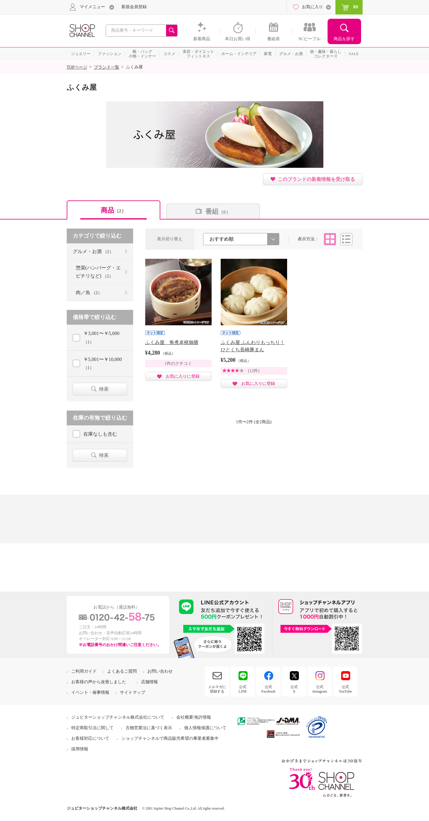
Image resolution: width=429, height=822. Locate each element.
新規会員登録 (134, 7)
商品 (113, 210)
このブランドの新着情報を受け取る (316, 179)
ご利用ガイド (84, 671)
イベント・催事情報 (90, 692)
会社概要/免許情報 (193, 717)
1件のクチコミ (178, 363)
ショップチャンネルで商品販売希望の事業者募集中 (170, 738)
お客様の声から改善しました (98, 682)
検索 (104, 389)
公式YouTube (345, 689)
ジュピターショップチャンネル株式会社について (117, 717)
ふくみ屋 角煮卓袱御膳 (171, 342)
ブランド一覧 (106, 67)
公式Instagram (319, 689)
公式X (294, 689)
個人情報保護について (205, 728)
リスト (346, 239)
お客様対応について (90, 738)
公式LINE (243, 689)
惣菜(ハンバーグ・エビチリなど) (98, 271)
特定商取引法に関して (92, 728)
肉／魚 (89, 292)
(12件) (253, 371)
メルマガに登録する (217, 689)
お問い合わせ (160, 671)
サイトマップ (132, 692)
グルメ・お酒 (93, 251)
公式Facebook (268, 689)
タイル (330, 239)
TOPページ (77, 67)
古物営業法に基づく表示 (149, 728)
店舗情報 (149, 682)
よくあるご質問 (122, 671)
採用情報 (79, 749)
